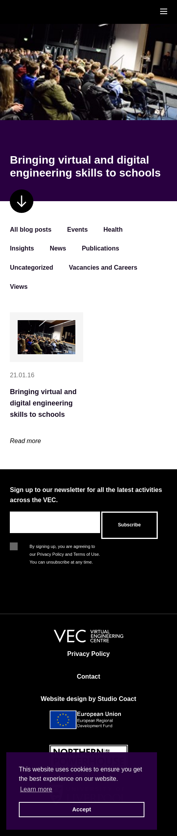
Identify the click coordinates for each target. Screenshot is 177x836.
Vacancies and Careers (103, 267)
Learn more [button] (36, 789)
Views (18, 286)
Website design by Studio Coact (88, 698)
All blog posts (30, 229)
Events (77, 229)
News (58, 248)
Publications (100, 248)
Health (113, 229)
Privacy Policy (88, 653)
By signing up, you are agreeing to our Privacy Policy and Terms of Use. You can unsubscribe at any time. (64, 547)
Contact (88, 676)
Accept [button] (81, 809)
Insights (22, 248)
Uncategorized (31, 267)
